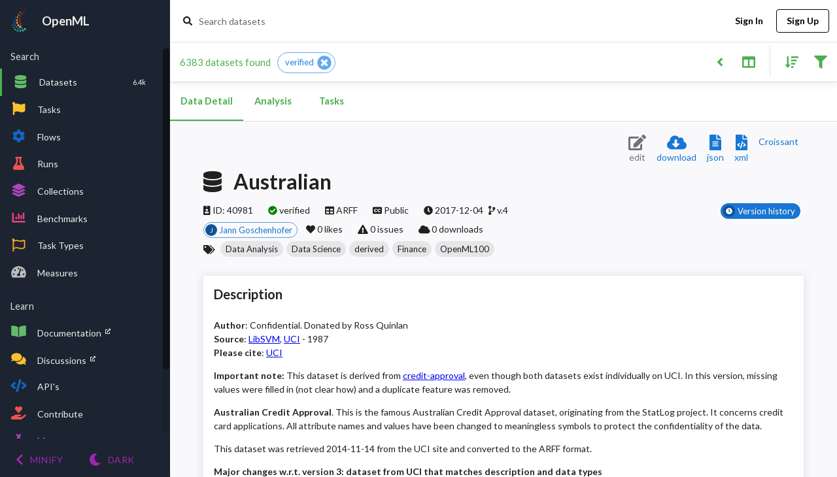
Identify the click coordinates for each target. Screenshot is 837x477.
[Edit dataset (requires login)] (637, 149)
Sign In (749, 21)
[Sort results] (788, 61)
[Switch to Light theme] (111, 459)
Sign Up (802, 21)
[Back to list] (719, 61)
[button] (306, 62)
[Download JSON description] (715, 149)
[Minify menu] (39, 459)
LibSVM (264, 338)
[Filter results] (820, 61)
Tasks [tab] (331, 101)
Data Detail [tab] (206, 101)
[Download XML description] (741, 149)
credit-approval (434, 375)
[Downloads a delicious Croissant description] (778, 141)
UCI (292, 338)
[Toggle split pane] (748, 61)
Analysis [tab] (272, 101)
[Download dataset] (676, 149)
